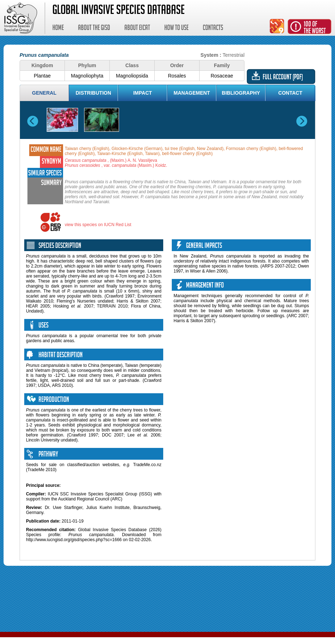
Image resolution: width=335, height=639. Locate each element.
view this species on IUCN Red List (98, 224)
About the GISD (94, 28)
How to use (176, 28)
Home (58, 28)
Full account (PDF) (283, 78)
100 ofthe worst (315, 28)
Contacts (213, 28)
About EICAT (137, 28)
